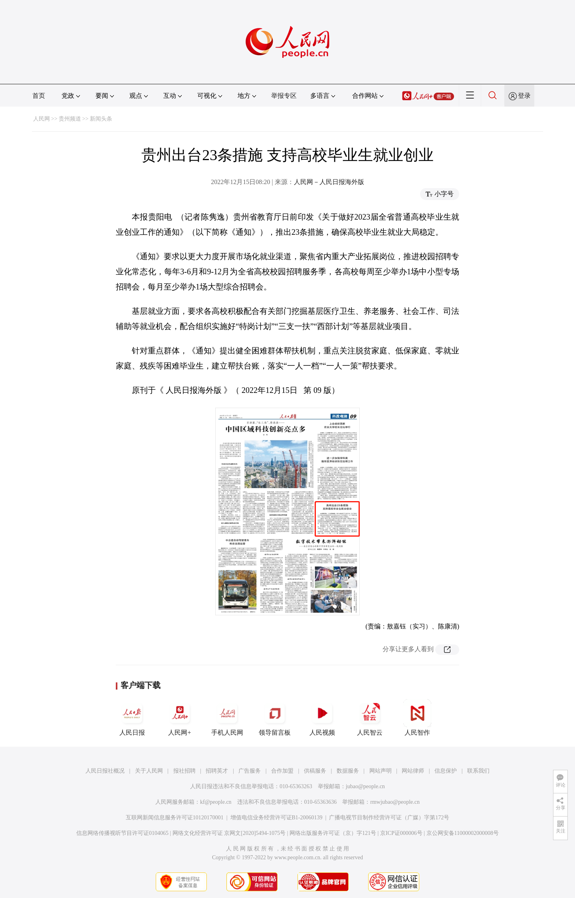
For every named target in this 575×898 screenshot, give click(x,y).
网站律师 (413, 771)
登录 (524, 95)
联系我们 (478, 771)
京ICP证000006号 (401, 833)
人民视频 (322, 717)
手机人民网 (227, 717)
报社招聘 (184, 771)
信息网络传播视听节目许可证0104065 (122, 833)
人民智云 (370, 717)
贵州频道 (70, 119)
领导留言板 (275, 717)
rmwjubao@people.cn (395, 802)
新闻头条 (101, 119)
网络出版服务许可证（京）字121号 (332, 833)
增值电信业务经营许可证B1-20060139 (276, 818)
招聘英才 (217, 771)
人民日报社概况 (105, 771)
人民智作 (417, 717)
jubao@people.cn (365, 786)
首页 (38, 95)
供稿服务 (315, 771)
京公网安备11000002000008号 (462, 833)
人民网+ (180, 717)
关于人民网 (149, 771)
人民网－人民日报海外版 (329, 181)
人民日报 (132, 717)
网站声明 (380, 771)
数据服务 (348, 771)
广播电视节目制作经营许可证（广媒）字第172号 (389, 818)
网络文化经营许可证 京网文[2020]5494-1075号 (229, 833)
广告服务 (249, 771)
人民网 (41, 119)
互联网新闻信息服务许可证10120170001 (175, 818)
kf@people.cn (216, 802)
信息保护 (445, 771)
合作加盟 (282, 771)
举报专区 (284, 95)
